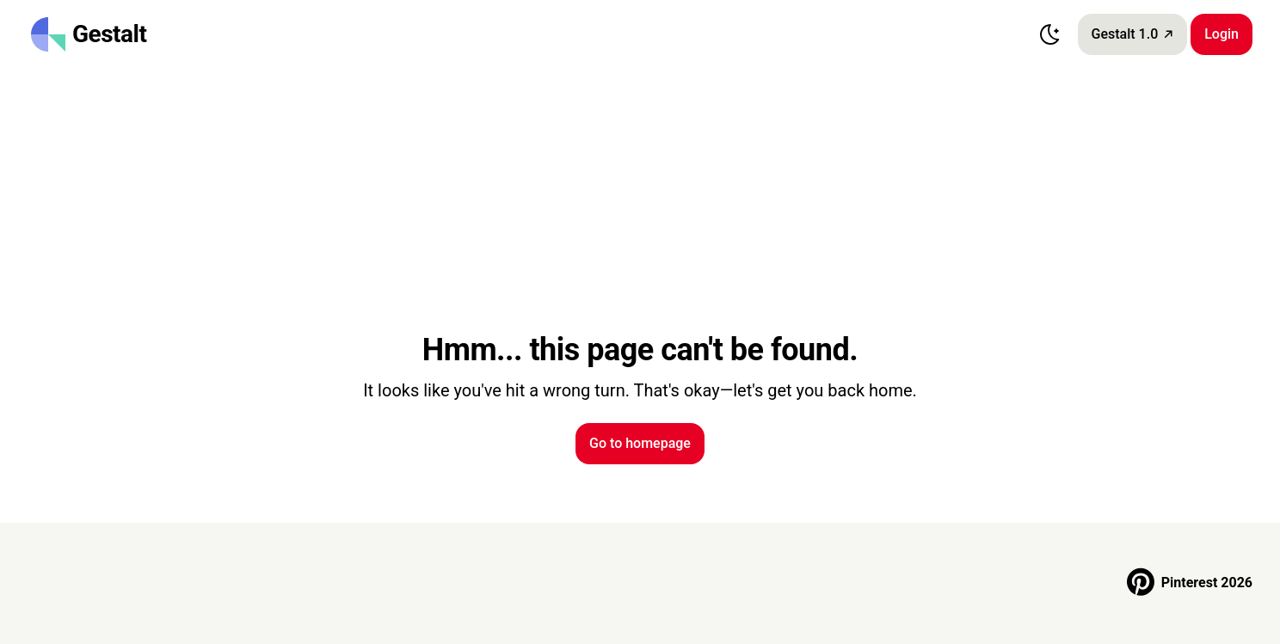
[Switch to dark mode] (1050, 34)
